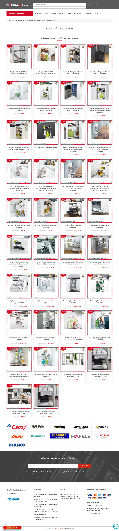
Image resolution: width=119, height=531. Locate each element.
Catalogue (77, 13)
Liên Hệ (96, 13)
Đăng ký (85, 466)
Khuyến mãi (87, 13)
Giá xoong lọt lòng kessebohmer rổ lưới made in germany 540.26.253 (73, 188)
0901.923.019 (92, 4)
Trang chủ (11, 20)
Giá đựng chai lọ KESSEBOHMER (46, 147)
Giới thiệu (38, 13)
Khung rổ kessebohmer (48, 20)
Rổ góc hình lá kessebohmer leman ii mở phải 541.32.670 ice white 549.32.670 (19, 264)
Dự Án (46, 13)
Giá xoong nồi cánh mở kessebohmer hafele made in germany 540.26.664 (99, 188)
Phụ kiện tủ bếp (20, 20)
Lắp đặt (61, 13)
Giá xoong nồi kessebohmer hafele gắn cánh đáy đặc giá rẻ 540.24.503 (19, 188)
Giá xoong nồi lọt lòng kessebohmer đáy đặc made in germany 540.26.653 (46, 188)
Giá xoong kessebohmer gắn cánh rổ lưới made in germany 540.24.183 (100, 149)
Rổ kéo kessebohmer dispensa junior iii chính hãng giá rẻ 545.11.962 (73, 149)
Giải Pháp (53, 13)
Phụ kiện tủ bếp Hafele (33, 20)
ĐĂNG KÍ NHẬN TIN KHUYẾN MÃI (58, 458)
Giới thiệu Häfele (12, 493)
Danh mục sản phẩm (16, 13)
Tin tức (69, 13)
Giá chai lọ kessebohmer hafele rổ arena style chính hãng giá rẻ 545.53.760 (100, 110)
